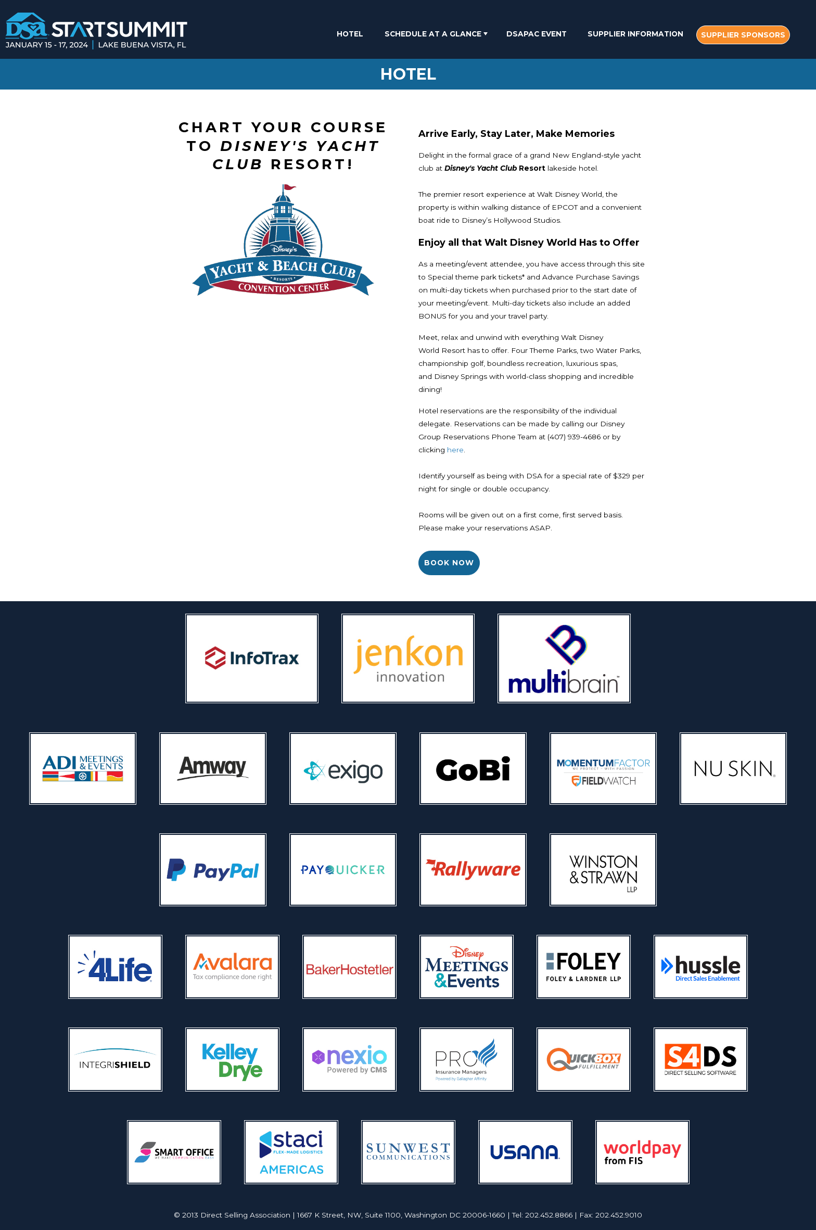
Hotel (350, 34)
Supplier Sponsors (743, 35)
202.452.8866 (548, 1215)
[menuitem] (350, 33)
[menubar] (559, 35)
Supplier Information (635, 34)
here (455, 450)
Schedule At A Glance (437, 34)
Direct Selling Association (245, 1215)
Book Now (449, 563)
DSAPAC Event (536, 34)
